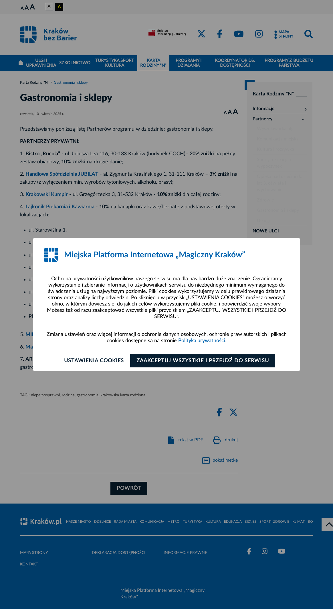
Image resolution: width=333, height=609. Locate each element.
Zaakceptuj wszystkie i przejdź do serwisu (204, 360)
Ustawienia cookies (92, 360)
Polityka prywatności (201, 340)
